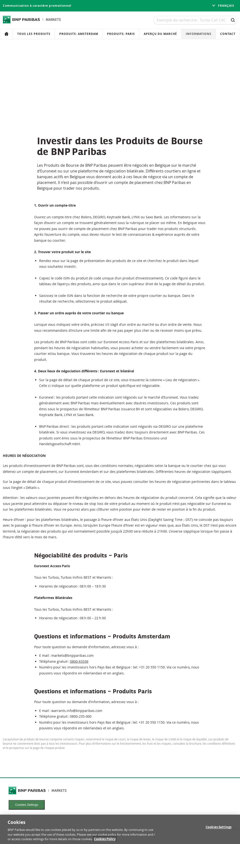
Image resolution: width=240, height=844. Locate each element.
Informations (198, 34)
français (223, 6)
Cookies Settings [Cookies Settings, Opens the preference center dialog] (218, 829)
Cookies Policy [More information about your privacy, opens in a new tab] (105, 841)
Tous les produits (33, 34)
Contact (227, 34)
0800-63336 (79, 661)
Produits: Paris (121, 34)
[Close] (234, 831)
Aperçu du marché (160, 34)
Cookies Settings (26, 805)
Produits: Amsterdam (78, 34)
